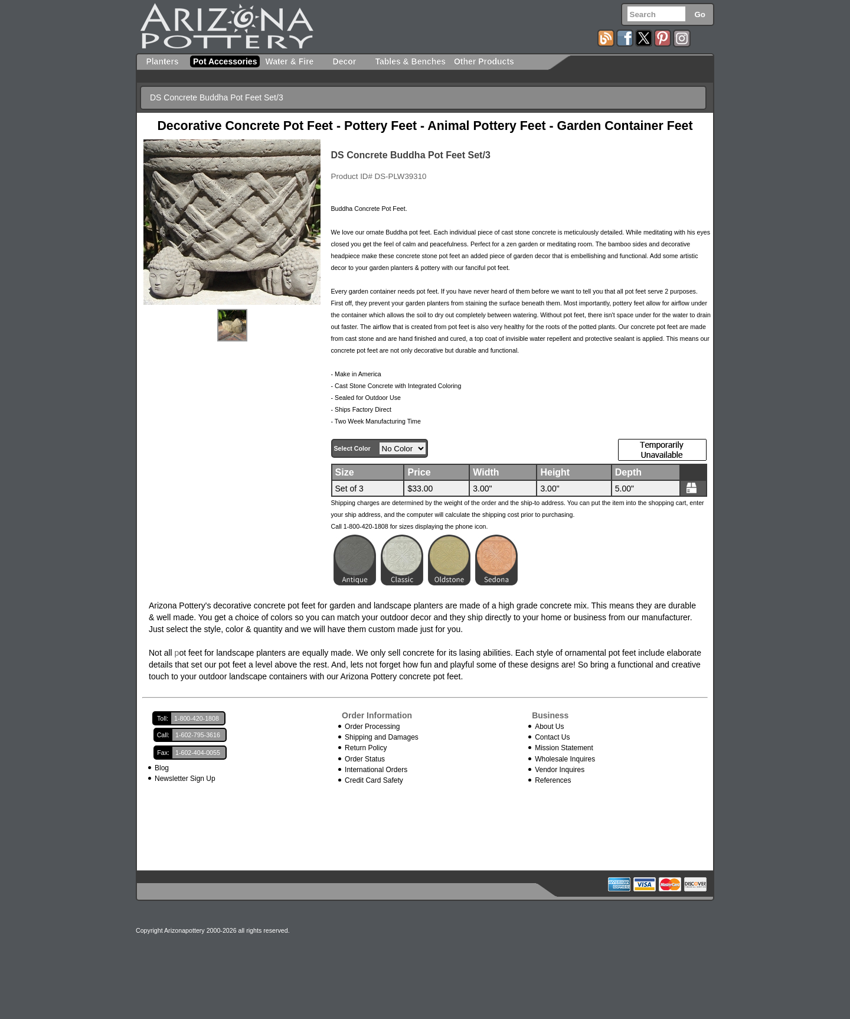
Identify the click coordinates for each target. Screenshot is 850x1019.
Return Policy (366, 748)
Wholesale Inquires (565, 759)
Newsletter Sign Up (185, 778)
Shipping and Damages (382, 737)
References (553, 780)
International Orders (376, 770)
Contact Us (552, 737)
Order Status (365, 759)
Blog (162, 768)
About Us (549, 726)
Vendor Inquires (559, 770)
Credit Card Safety (374, 780)
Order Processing (372, 726)
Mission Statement (564, 748)
